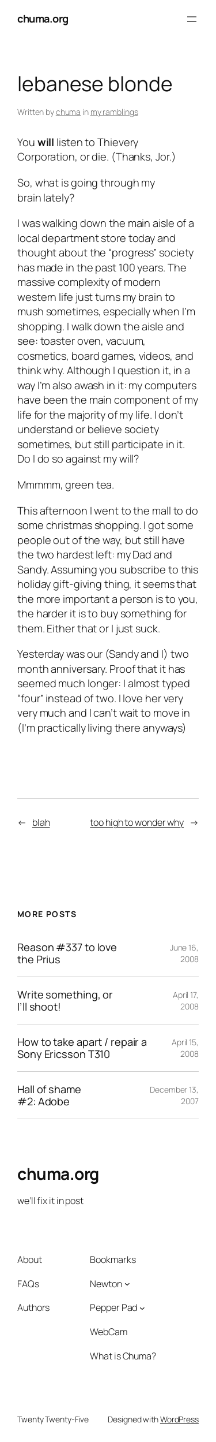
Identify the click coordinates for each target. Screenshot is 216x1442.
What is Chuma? (123, 1356)
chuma (68, 111)
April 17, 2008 (186, 1000)
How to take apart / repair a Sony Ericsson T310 (82, 1048)
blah (41, 822)
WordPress (179, 1419)
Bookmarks (112, 1259)
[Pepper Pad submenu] (142, 1308)
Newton (106, 1283)
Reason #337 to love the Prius (67, 953)
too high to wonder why (137, 822)
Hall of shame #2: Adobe (49, 1095)
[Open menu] (192, 19)
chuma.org (43, 18)
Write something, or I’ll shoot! (65, 1000)
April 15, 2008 (185, 1048)
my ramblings (114, 111)
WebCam (108, 1331)
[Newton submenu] (127, 1284)
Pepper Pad (113, 1307)
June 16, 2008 (184, 953)
